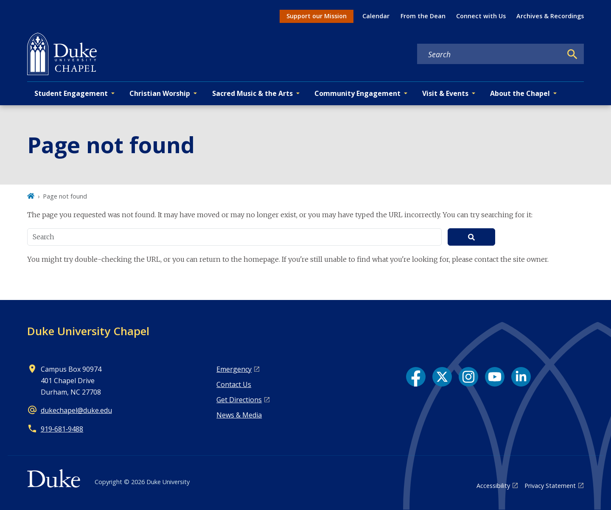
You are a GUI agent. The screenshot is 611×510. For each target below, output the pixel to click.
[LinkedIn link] (521, 377)
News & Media (239, 415)
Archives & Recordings (550, 16)
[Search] (572, 54)
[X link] (442, 377)
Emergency (234, 369)
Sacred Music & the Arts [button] (252, 93)
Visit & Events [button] (445, 93)
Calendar (376, 16)
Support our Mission (316, 16)
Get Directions (239, 399)
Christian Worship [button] (159, 93)
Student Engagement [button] (71, 93)
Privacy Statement (550, 486)
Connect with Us (481, 16)
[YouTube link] (494, 377)
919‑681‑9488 (62, 429)
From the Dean (423, 16)
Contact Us (233, 384)
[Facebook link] (416, 377)
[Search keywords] (490, 54)
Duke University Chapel (88, 331)
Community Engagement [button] (357, 93)
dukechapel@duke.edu (76, 410)
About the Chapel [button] (520, 93)
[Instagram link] (468, 377)
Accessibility (493, 486)
